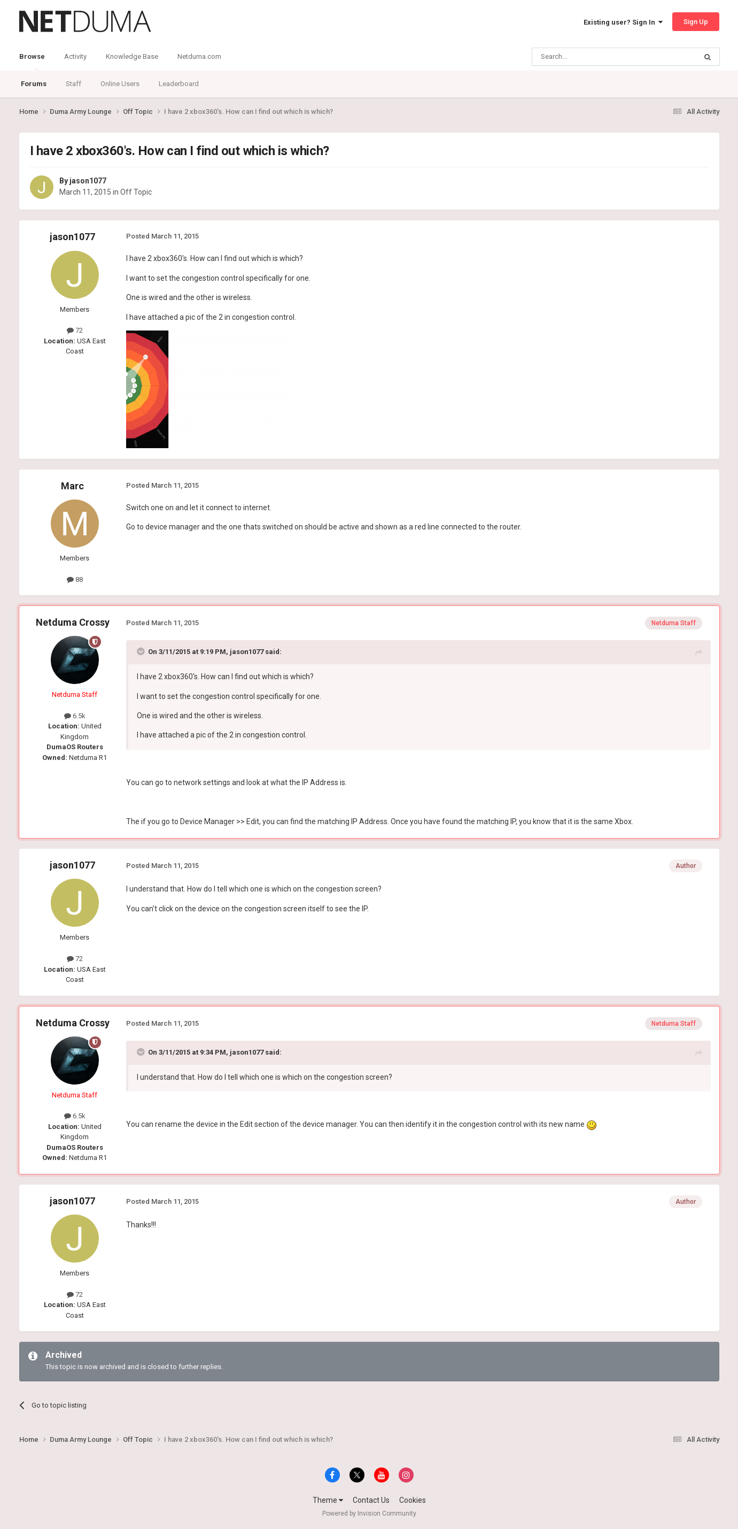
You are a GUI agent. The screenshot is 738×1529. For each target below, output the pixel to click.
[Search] (588, 56)
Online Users (119, 84)
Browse (32, 61)
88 (75, 579)
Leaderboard (179, 84)
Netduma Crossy (73, 622)
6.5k (75, 716)
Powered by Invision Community (369, 1513)
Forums (33, 84)
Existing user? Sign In (623, 22)
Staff (73, 84)
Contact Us (371, 1500)
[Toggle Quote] (141, 651)
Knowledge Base (132, 56)
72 (75, 330)
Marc (72, 485)
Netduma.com (199, 56)
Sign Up (695, 22)
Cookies (412, 1500)
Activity (75, 56)
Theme (328, 1500)
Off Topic (136, 192)
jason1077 (87, 180)
